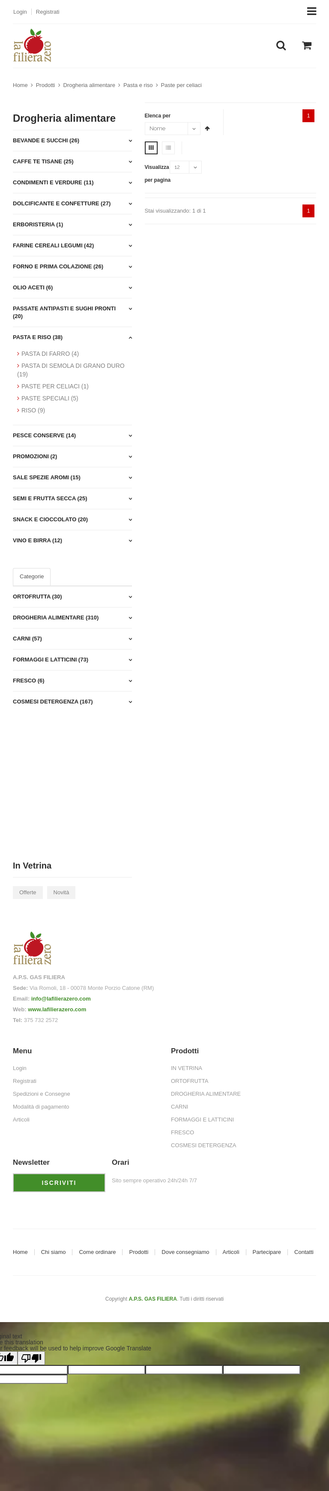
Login (20, 12)
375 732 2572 (41, 1020)
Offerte (27, 892)
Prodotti (45, 85)
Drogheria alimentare (89, 85)
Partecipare (267, 1252)
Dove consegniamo (185, 1252)
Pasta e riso (138, 85)
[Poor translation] (31, 1358)
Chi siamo (53, 1252)
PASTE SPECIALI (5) (49, 398)
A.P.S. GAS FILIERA (152, 1299)
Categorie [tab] (32, 576)
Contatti (304, 1252)
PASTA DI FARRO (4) (50, 353)
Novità (61, 892)
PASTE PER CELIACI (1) (55, 386)
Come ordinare (97, 1252)
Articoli (231, 1252)
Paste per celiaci (181, 85)
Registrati (48, 12)
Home (20, 85)
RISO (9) (33, 410)
